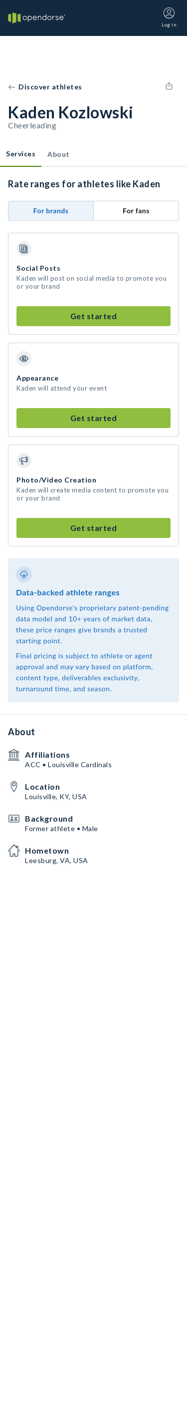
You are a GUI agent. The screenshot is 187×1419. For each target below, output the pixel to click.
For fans (136, 210)
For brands (51, 210)
